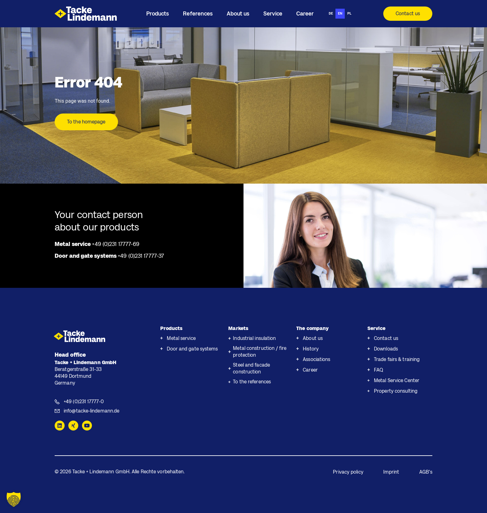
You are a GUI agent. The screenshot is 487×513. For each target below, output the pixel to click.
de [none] (331, 13)
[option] (330, 14)
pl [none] (349, 13)
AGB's (426, 472)
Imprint (391, 472)
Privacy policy (348, 472)
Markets (238, 328)
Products (171, 328)
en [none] (340, 13)
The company (312, 328)
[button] (13, 499)
